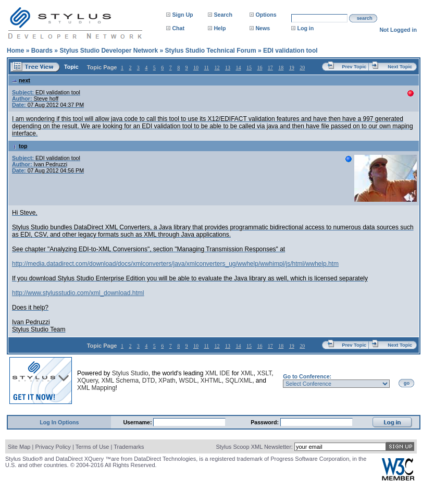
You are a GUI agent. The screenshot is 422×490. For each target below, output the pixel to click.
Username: (138, 422)
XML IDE (217, 373)
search (365, 18)
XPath (167, 380)
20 (302, 67)
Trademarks (129, 447)
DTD (148, 380)
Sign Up (182, 14)
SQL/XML (238, 380)
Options (265, 14)
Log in (305, 28)
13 (227, 67)
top (20, 146)
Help (220, 28)
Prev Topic (354, 66)
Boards (42, 50)
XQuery (87, 380)
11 (206, 67)
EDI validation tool (290, 50)
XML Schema (120, 380)
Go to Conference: (307, 376)
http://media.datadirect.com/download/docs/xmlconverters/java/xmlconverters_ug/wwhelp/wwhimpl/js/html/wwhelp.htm (175, 263)
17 (270, 67)
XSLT (264, 373)
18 (280, 67)
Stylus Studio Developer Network (108, 50)
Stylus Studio (130, 373)
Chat (178, 28)
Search (223, 14)
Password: (265, 422)
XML (247, 373)
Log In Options (59, 422)
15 (249, 67)
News (262, 28)
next (21, 80)
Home (15, 50)
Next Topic (400, 66)
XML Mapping (96, 387)
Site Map (19, 447)
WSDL (188, 380)
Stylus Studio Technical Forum (210, 50)
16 (259, 67)
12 (217, 67)
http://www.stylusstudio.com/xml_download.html (78, 293)
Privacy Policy (52, 447)
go (406, 383)
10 (195, 67)
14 (238, 67)
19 (291, 67)
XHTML (211, 380)
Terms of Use (92, 447)
